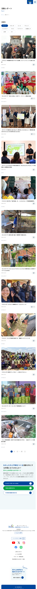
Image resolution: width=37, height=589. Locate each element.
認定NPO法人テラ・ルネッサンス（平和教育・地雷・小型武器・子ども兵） (4, 2)
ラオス (12, 28)
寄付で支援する (18, 577)
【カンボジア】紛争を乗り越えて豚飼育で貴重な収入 (13, 235)
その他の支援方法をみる (18, 493)
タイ (12, 31)
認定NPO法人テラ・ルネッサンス (18, 526)
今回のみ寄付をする (18, 488)
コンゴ (19, 25)
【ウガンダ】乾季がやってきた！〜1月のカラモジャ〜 (14, 372)
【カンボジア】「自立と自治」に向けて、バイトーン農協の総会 (16, 96)
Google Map (19, 533)
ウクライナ (20, 28)
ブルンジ (26, 25)
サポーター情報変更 (18, 556)
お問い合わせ (18, 551)
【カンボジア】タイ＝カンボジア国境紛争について (13, 406)
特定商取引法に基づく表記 (18, 559)
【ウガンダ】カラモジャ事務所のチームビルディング (13, 304)
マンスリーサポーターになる (18, 483)
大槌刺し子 (28, 28)
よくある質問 (18, 554)
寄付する (30, 1)
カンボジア (5, 28)
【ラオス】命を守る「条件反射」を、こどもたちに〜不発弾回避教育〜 (18, 201)
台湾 (5, 31)
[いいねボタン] (33, 64)
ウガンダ (12, 25)
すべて (4, 25)
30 (21, 451)
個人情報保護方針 (18, 587)
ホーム (2, 14)
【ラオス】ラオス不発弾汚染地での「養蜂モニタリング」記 (15, 338)
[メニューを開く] (35, 2)
